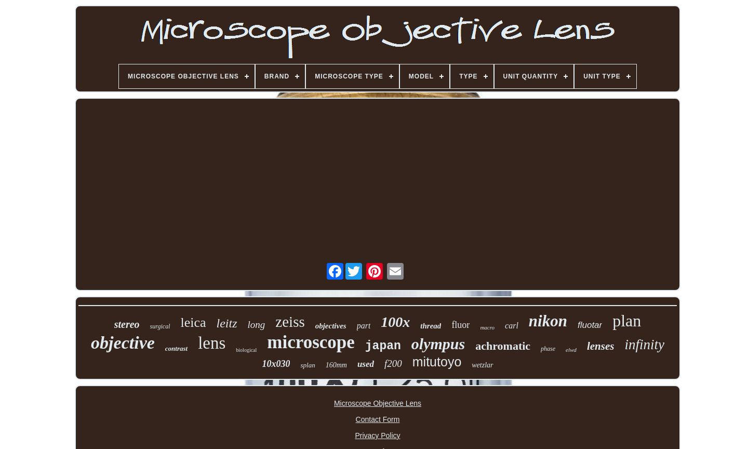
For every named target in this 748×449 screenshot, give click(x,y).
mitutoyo (436, 361)
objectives (330, 326)
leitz (227, 323)
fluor (460, 325)
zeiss (289, 321)
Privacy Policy (377, 435)
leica (193, 322)
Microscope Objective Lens (377, 403)
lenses (601, 346)
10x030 (276, 364)
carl (511, 325)
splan (307, 365)
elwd (571, 350)
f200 (393, 363)
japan (383, 346)
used (365, 364)
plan (626, 320)
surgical (160, 326)
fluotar (590, 325)
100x (395, 322)
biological (246, 350)
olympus (438, 343)
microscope (310, 342)
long (256, 324)
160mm (336, 365)
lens (211, 343)
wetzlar (482, 365)
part (364, 325)
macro (487, 327)
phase (548, 348)
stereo (127, 324)
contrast (176, 348)
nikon (548, 321)
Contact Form (378, 419)
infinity (644, 344)
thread (430, 326)
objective (123, 342)
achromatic (502, 345)
